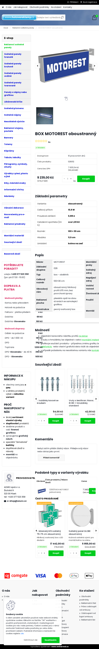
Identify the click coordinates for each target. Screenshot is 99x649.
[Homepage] (3, 7)
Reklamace (63, 634)
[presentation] (37, 65)
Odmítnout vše (30, 640)
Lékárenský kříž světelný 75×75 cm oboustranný (49, 532)
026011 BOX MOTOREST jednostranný (59, 490)
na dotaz (83, 336)
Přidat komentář (51, 457)
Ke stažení (56, 7)
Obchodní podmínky (39, 7)
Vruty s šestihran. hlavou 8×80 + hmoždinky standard (81, 403)
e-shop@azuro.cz (17, 501)
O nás (8, 7)
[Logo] (19, 17)
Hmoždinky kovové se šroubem (47, 401)
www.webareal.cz (60, 646)
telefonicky (46, 346)
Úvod (6, 28)
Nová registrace (90, 2)
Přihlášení (74, 2)
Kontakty (67, 7)
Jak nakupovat (20, 7)
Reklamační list (88, 620)
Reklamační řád (88, 603)
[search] (62, 18)
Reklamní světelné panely (23, 28)
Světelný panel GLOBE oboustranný (79, 532)
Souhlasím (50, 640)
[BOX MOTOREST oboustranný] (66, 66)
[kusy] (67, 179)
